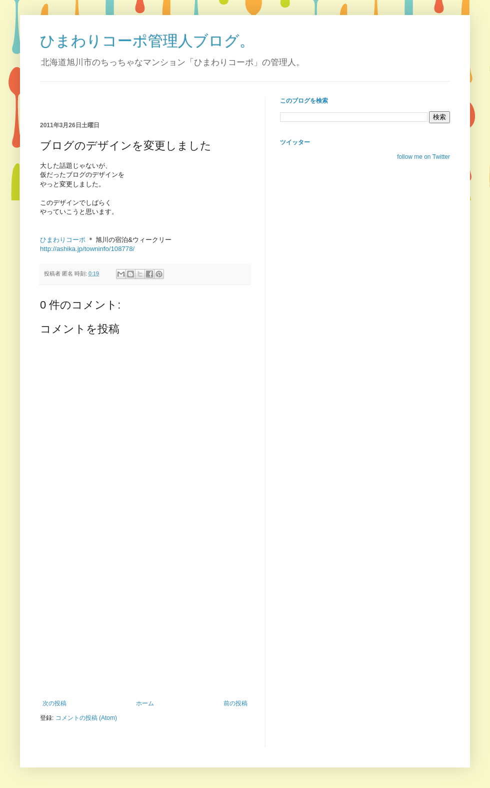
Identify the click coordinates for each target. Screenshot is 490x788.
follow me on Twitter (423, 156)
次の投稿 (54, 703)
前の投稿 (236, 703)
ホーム (145, 703)
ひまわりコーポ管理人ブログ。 (147, 41)
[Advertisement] (157, 100)
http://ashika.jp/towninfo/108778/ (87, 248)
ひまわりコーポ (63, 239)
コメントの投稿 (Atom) (86, 717)
